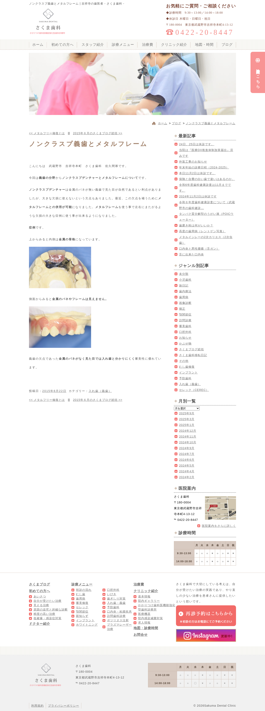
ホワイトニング (87, 624)
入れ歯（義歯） (100, 391)
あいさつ (40, 596)
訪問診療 (185, 320)
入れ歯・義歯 (116, 603)
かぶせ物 (185, 343)
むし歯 (80, 594)
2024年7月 (186, 454)
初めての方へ (62, 45)
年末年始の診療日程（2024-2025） (204, 167)
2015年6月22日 (54, 391)
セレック (82, 607)
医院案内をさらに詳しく (219, 525)
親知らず (82, 616)
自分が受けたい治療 (47, 600)
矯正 (182, 308)
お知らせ (185, 337)
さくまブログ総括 (191, 349)
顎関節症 (185, 314)
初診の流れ (84, 589)
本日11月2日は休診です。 (197, 173)
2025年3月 (186, 419)
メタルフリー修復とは (47, 133)
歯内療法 (185, 291)
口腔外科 (185, 332)
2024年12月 (187, 430)
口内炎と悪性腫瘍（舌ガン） (199, 248)
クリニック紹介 (174, 45)
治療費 (147, 45)
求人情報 (144, 622)
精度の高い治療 (44, 613)
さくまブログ (39, 584)
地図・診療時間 (146, 628)
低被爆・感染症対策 (47, 618)
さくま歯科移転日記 (193, 355)
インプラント (188, 372)
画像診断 (185, 303)
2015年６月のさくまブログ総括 (97, 133)
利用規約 (37, 705)
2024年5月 (186, 465)
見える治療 (41, 605)
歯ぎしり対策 (116, 598)
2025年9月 (186, 413)
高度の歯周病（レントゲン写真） (202, 231)
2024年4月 (186, 471)
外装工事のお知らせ (193, 161)
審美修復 (82, 603)
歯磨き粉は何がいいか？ (196, 225)
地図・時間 (204, 45)
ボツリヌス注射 (118, 620)
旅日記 (183, 285)
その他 (183, 361)
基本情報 (144, 596)
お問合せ (141, 634)
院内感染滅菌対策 (150, 618)
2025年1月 (186, 425)
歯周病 (183, 297)
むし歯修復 (187, 366)
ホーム (37, 45)
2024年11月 (187, 436)
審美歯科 (185, 326)
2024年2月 (186, 477)
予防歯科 (185, 378)
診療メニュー (123, 45)
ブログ (227, 45)
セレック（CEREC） (194, 390)
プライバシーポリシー (63, 705)
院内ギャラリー (149, 600)
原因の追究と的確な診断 (51, 609)
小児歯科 (185, 279)
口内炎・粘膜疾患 (119, 611)
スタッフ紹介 (93, 45)
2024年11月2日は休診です (198, 196)
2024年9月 (186, 448)
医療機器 (144, 613)
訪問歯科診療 (116, 616)
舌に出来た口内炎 (191, 254)
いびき (111, 594)
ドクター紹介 (39, 623)
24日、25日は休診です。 (196, 144)
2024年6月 (186, 459)
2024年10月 (187, 442)
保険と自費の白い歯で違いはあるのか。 (207, 179)
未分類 (183, 274)
